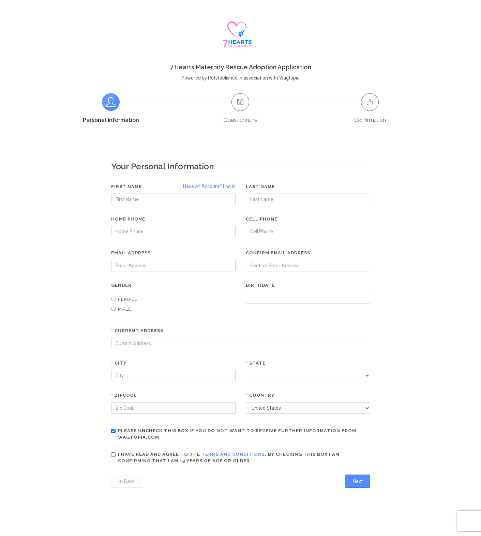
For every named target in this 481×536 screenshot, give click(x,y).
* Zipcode (124, 395)
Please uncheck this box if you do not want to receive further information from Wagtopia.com (233, 434)
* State (256, 363)
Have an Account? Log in (209, 186)
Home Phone (128, 219)
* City (118, 363)
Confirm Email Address (278, 252)
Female (124, 299)
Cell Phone (261, 219)
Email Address (131, 252)
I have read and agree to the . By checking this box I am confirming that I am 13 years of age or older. (225, 458)
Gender (121, 285)
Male (121, 309)
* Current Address (137, 330)
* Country (260, 395)
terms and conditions (233, 454)
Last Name (260, 186)
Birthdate (260, 285)
